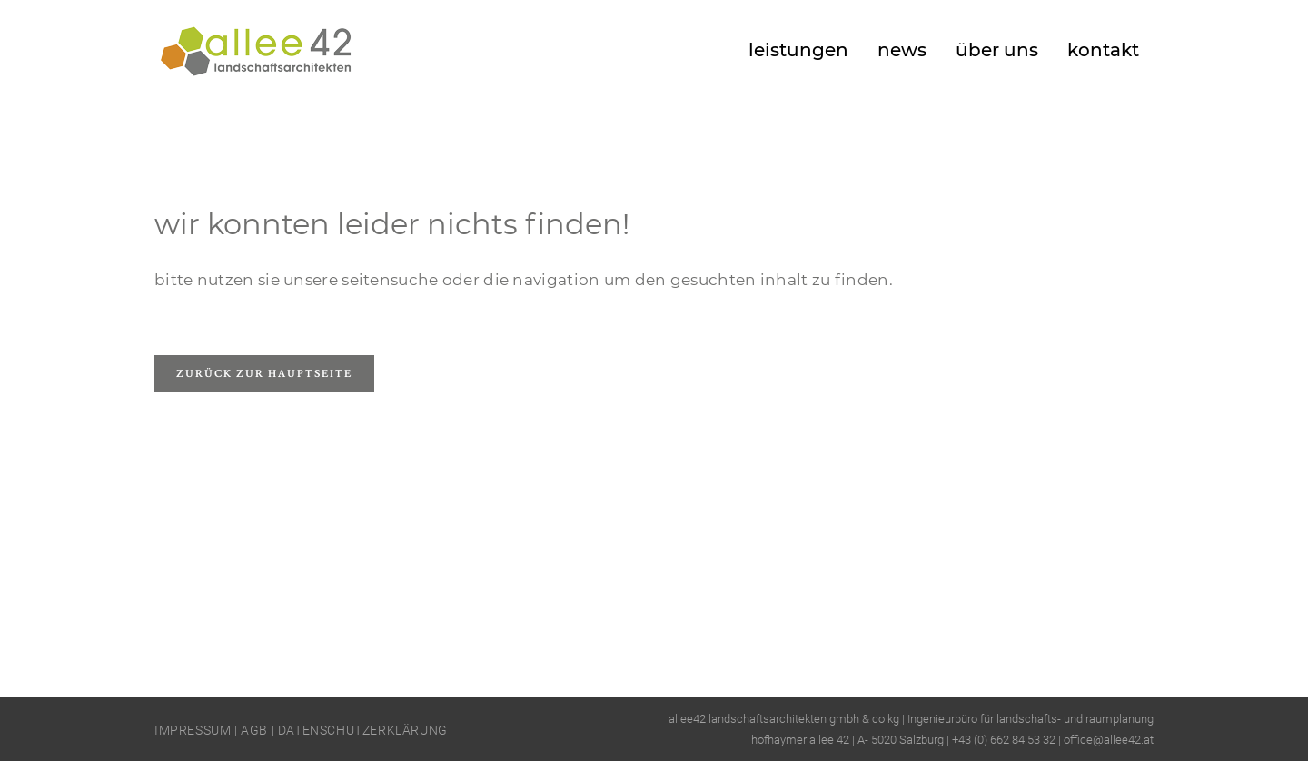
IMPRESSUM (192, 730)
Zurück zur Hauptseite (264, 373)
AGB (254, 730)
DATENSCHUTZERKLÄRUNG (363, 730)
